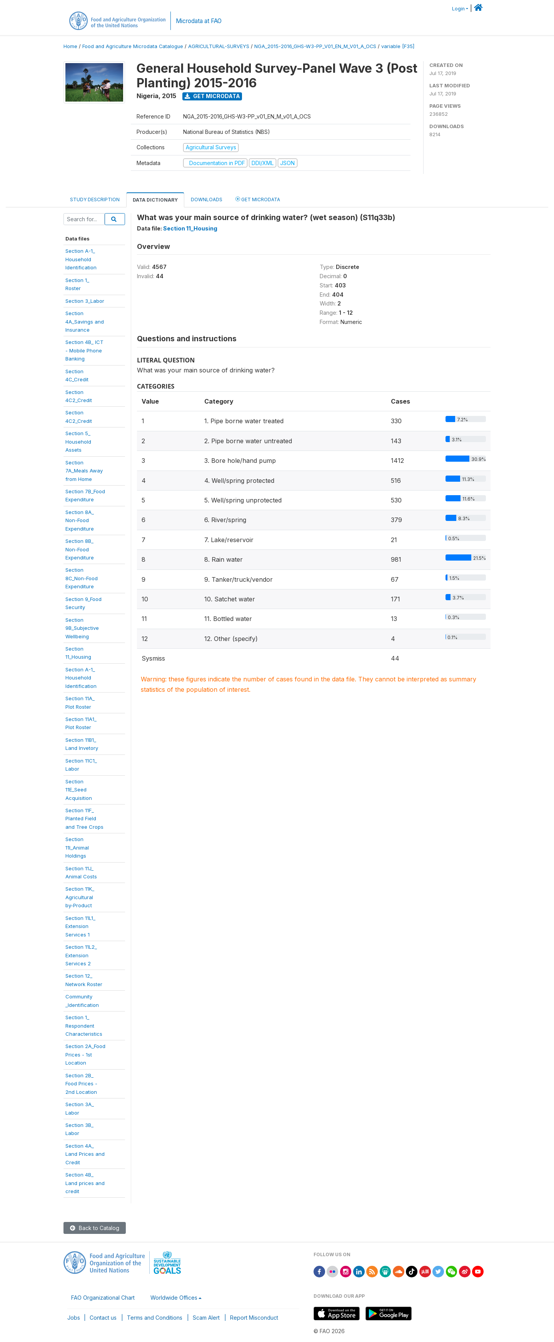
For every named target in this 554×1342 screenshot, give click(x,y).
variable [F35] (397, 46)
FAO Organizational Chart (103, 1297)
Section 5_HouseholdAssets (78, 441)
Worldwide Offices (173, 1297)
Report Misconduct (254, 1317)
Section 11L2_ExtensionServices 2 (81, 955)
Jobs (73, 1317)
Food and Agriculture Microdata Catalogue (132, 46)
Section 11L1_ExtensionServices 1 (80, 926)
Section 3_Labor (84, 301)
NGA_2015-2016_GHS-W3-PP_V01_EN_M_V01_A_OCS (315, 46)
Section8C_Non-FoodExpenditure (81, 578)
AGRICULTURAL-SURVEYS (218, 46)
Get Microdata (212, 96)
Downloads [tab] (206, 199)
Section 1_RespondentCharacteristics (83, 1025)
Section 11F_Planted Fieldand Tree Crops (84, 818)
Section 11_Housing (190, 228)
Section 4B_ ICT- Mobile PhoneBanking (84, 350)
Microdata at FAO (199, 21)
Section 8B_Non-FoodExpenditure (79, 549)
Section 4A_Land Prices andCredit (85, 1154)
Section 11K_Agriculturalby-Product (79, 897)
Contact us (103, 1317)
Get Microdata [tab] (257, 199)
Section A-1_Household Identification (81, 259)
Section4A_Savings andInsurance (84, 321)
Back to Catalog (94, 1228)
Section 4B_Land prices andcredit (85, 1183)
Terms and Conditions (154, 1317)
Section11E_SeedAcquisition (78, 789)
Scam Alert (206, 1317)
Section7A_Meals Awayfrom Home (84, 470)
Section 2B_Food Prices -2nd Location (81, 1083)
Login (458, 9)
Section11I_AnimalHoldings (77, 847)
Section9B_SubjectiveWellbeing (82, 628)
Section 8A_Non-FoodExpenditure (79, 520)
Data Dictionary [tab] (155, 200)
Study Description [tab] (95, 199)
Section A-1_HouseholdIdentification (81, 677)
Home (70, 46)
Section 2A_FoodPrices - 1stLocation (85, 1054)
